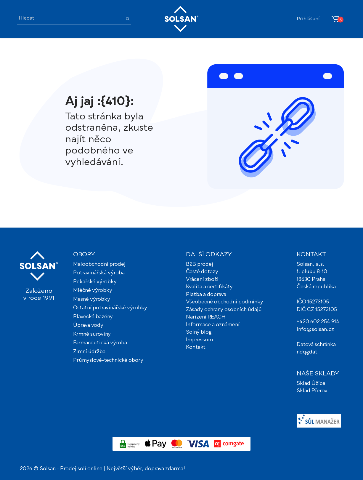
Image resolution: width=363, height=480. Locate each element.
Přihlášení (308, 19)
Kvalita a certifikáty (209, 286)
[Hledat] (70, 18)
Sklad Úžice (311, 383)
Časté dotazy (202, 271)
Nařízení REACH (206, 317)
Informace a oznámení (213, 324)
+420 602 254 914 (318, 321)
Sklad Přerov (312, 390)
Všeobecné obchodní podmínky (224, 302)
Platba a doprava (206, 294)
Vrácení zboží (202, 279)
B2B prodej (199, 264)
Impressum (199, 340)
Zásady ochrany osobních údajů (224, 309)
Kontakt (195, 347)
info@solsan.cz (315, 329)
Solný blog (199, 332)
